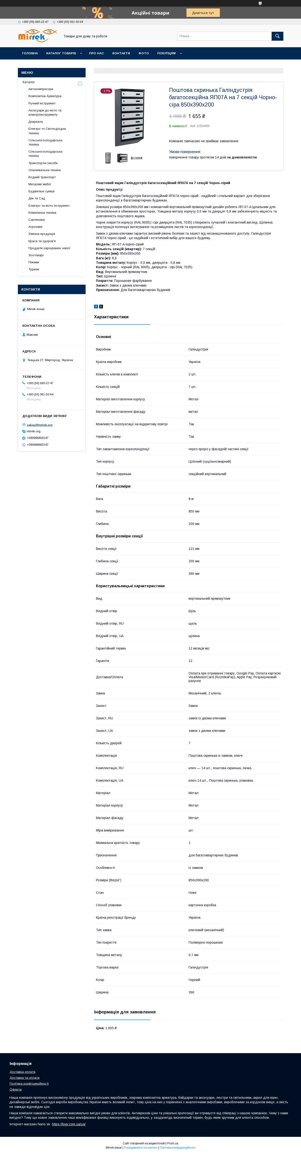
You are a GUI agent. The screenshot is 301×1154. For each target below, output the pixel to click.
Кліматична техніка (42, 212)
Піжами (33, 262)
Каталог (29, 82)
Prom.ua (172, 1143)
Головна (30, 53)
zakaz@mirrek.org (39, 424)
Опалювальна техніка (44, 170)
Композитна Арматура (44, 96)
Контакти (121, 53)
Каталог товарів (61, 53)
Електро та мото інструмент (49, 205)
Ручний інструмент (41, 103)
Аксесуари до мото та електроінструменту (44, 112)
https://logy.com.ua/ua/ (69, 1124)
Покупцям (166, 53)
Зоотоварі (36, 255)
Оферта (16, 1089)
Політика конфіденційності (29, 1083)
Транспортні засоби (43, 163)
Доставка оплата (22, 1072)
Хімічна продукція (41, 234)
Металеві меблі (39, 184)
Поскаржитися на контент (141, 1147)
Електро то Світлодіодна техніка (47, 131)
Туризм (33, 269)
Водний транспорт (42, 177)
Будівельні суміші (41, 191)
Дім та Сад (36, 198)
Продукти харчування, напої (49, 248)
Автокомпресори (40, 89)
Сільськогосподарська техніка (45, 142)
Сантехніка (36, 219)
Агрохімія (35, 226)
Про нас (96, 53)
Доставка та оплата (25, 1077)
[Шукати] (277, 36)
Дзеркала (35, 121)
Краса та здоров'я (42, 241)
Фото (144, 53)
